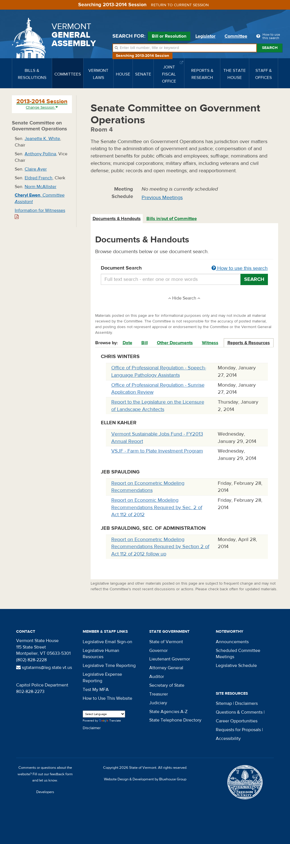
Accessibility (228, 738)
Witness (210, 343)
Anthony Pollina (40, 154)
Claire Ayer (36, 169)
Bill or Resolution (169, 37)
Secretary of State (166, 685)
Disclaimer (92, 728)
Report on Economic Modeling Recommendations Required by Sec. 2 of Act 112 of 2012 (156, 507)
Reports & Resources (248, 343)
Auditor (156, 676)
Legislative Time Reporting (109, 665)
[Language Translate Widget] (104, 714)
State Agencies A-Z (168, 711)
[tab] (117, 218)
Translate (110, 721)
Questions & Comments (239, 712)
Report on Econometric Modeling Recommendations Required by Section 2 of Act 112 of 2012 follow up (160, 546)
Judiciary (158, 703)
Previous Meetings (162, 197)
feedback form (61, 774)
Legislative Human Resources (101, 654)
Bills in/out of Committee (171, 218)
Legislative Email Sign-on (107, 642)
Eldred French (38, 178)
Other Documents (175, 343)
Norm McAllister (40, 187)
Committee (236, 36)
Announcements (232, 642)
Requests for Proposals (238, 730)
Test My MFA (96, 689)
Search (270, 47)
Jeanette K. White (42, 138)
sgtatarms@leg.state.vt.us (44, 667)
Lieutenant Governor (169, 659)
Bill (144, 343)
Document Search (184, 268)
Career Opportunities (236, 721)
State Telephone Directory (175, 720)
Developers (45, 792)
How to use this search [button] (240, 268)
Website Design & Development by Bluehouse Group (145, 779)
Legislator (205, 36)
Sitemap (224, 703)
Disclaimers (246, 703)
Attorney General (166, 668)
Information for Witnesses (40, 213)
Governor (158, 650)
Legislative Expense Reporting (102, 677)
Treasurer (158, 694)
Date (127, 343)
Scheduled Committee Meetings (238, 654)
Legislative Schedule (236, 665)
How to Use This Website (107, 698)
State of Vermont (166, 642)
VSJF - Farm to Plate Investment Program (157, 451)
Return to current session (180, 5)
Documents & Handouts (117, 218)
